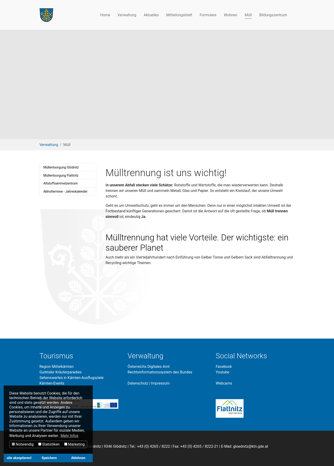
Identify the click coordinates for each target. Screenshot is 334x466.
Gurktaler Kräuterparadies (60, 372)
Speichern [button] (49, 458)
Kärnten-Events (51, 383)
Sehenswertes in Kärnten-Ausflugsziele (71, 377)
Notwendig (23, 444)
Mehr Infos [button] (69, 436)
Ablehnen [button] (78, 458)
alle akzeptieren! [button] (19, 458)
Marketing (74, 444)
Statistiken (49, 444)
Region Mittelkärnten (56, 366)
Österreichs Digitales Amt (149, 366)
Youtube (222, 372)
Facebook (224, 366)
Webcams (224, 383)
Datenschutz (138, 383)
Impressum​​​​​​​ (160, 383)
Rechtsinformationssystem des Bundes (160, 372)
